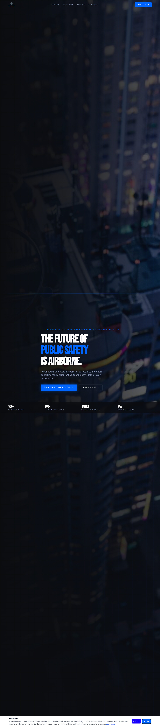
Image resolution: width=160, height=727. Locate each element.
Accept (146, 721)
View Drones (91, 388)
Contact (93, 5)
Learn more (110, 724)
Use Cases (68, 5)
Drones (55, 5)
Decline (136, 721)
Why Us (81, 5)
